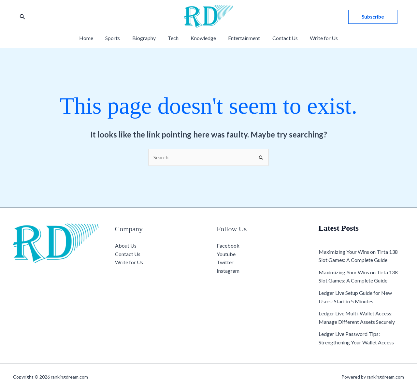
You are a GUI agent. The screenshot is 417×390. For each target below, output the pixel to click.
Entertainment (242, 38)
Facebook (228, 245)
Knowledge (202, 38)
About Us (126, 245)
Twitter (225, 262)
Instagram (228, 270)
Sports (117, 38)
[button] (22, 17)
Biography (146, 38)
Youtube (226, 254)
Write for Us (318, 38)
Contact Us (281, 38)
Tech (174, 38)
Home (92, 38)
